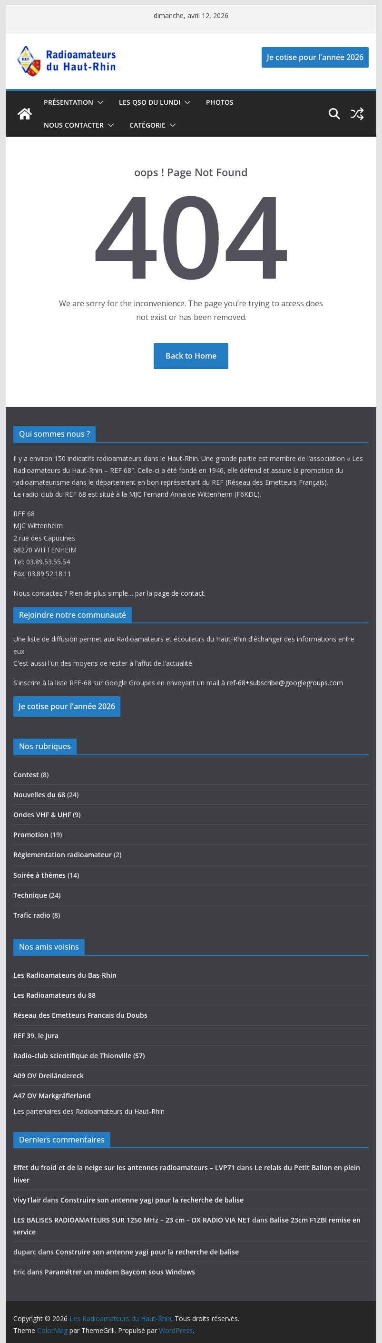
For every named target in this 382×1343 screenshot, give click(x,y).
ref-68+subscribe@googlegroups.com (285, 682)
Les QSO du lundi (149, 102)
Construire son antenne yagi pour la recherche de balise (152, 1199)
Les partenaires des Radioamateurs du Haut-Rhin (89, 1111)
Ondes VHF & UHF (42, 814)
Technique (30, 895)
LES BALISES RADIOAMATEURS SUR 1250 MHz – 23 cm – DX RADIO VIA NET (131, 1219)
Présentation (68, 102)
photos (220, 102)
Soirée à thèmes (39, 875)
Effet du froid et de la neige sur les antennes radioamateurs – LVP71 (124, 1167)
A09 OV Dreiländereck (48, 1075)
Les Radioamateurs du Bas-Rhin (65, 975)
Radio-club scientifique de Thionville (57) (79, 1055)
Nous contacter (74, 125)
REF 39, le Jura (36, 1035)
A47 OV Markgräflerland (52, 1095)
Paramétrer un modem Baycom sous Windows (120, 1271)
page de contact (179, 593)
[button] (98, 102)
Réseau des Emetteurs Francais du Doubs (80, 1015)
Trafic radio (31, 915)
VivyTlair (27, 1199)
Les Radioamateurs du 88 (54, 995)
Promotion (31, 834)
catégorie (147, 125)
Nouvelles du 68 (39, 794)
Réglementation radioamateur (62, 854)
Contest (26, 774)
